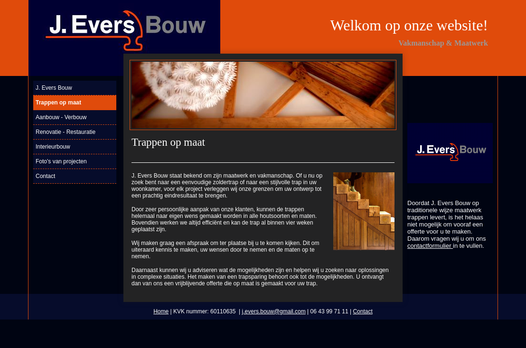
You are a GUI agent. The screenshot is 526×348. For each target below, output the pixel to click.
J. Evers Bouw (54, 88)
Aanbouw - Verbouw (61, 117)
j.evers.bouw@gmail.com (274, 311)
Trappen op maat (58, 102)
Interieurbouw (53, 146)
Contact (45, 176)
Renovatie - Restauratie (65, 132)
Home (161, 311)
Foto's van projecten (61, 161)
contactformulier (430, 245)
